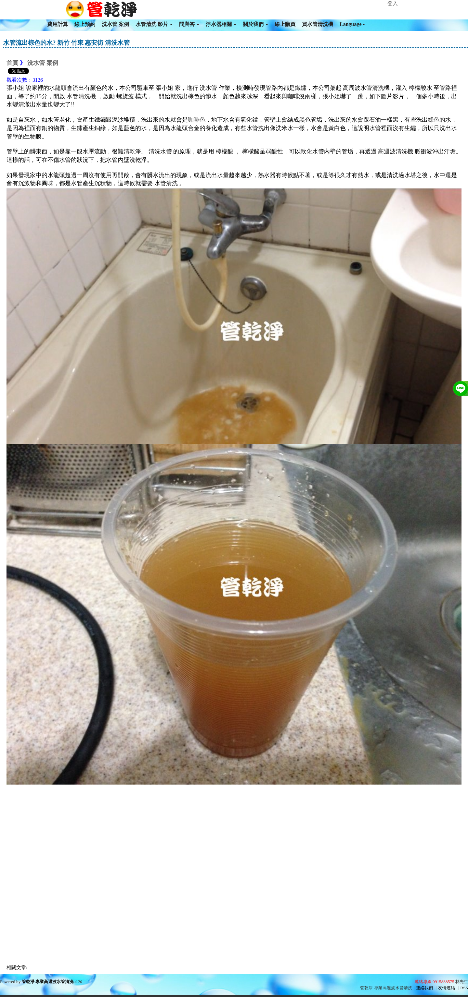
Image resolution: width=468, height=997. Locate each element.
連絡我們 (424, 987)
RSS (464, 987)
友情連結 (446, 987)
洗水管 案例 (115, 24)
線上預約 (84, 24)
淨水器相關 (221, 24)
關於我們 (255, 24)
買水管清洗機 (317, 24)
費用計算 (57, 24)
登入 (392, 3)
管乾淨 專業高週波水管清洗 (47, 981)
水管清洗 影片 (154, 24)
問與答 (189, 24)
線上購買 (285, 24)
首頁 (12, 63)
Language (352, 24)
